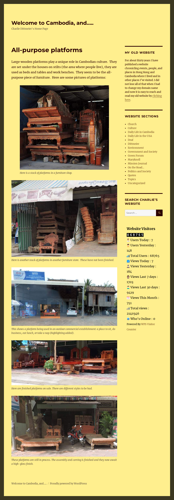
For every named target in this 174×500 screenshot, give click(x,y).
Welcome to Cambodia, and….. (52, 23)
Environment (136, 147)
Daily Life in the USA (140, 136)
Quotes (132, 175)
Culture (132, 128)
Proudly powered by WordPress (68, 483)
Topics (132, 179)
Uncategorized (136, 183)
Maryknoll (134, 159)
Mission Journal (137, 163)
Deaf (130, 140)
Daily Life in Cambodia (141, 132)
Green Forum (136, 155)
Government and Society (142, 151)
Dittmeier (133, 143)
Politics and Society (139, 171)
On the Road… (136, 167)
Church (132, 124)
